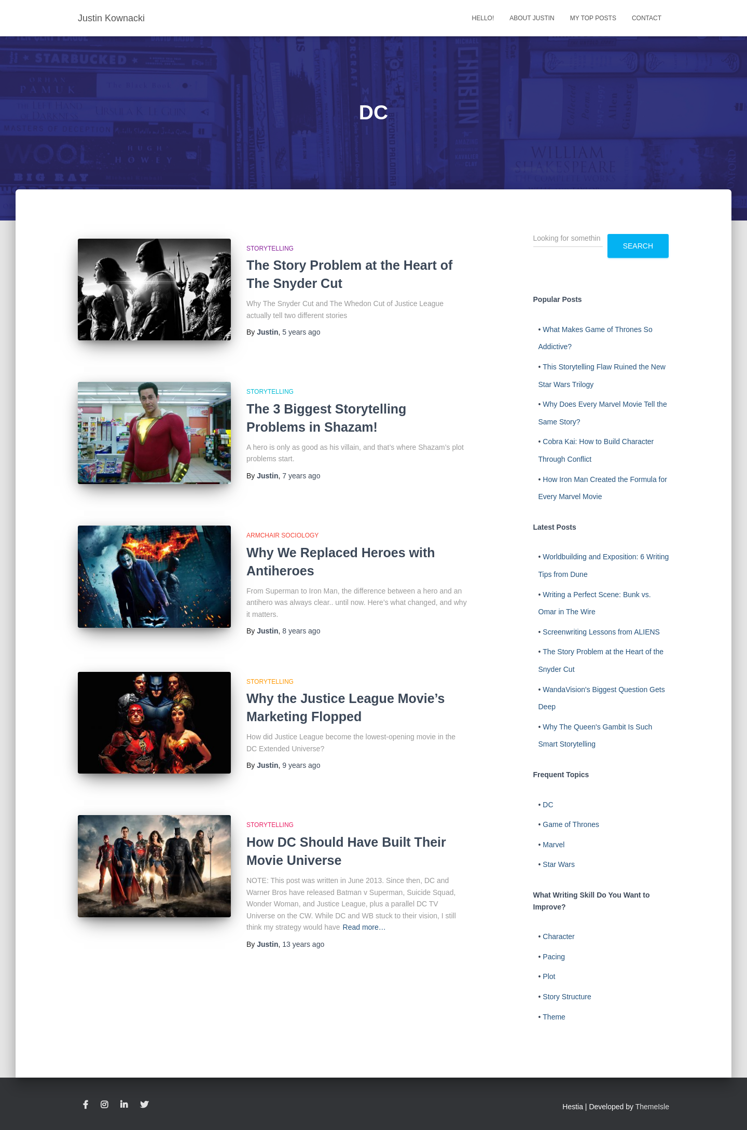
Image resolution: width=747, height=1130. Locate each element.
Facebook (85, 1105)
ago (301, 332)
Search (638, 246)
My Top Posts (593, 18)
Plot (549, 976)
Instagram (104, 1105)
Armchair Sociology (282, 521)
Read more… (364, 906)
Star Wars (559, 864)
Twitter (144, 1105)
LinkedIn (124, 1105)
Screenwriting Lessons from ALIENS (601, 632)
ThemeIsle (652, 1107)
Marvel (553, 844)
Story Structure (567, 997)
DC (548, 805)
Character (558, 936)
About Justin (531, 18)
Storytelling (270, 248)
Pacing (554, 957)
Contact (646, 18)
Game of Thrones (571, 824)
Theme (554, 1017)
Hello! (483, 18)
